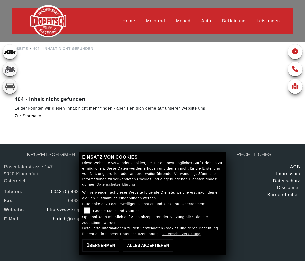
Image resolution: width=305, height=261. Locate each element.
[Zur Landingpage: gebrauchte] (9, 69)
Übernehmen (100, 245)
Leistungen (268, 20)
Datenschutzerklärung (115, 184)
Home (129, 20)
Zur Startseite (28, 116)
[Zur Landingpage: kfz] (9, 86)
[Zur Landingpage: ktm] (9, 51)
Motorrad (155, 20)
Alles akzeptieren (148, 245)
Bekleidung (234, 20)
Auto (206, 20)
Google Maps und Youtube (116, 211)
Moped (183, 20)
